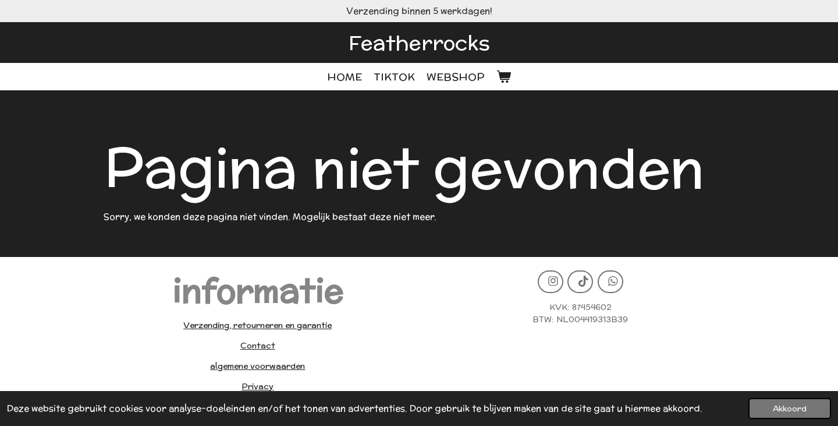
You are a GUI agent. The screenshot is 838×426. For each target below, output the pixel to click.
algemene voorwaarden (257, 366)
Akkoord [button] (790, 408)
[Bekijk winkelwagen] (503, 76)
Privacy (258, 386)
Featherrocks (419, 42)
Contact (257, 345)
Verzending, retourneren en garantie (257, 325)
